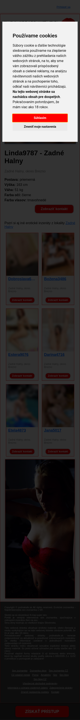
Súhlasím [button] (40, 118)
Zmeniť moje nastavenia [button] (40, 126)
